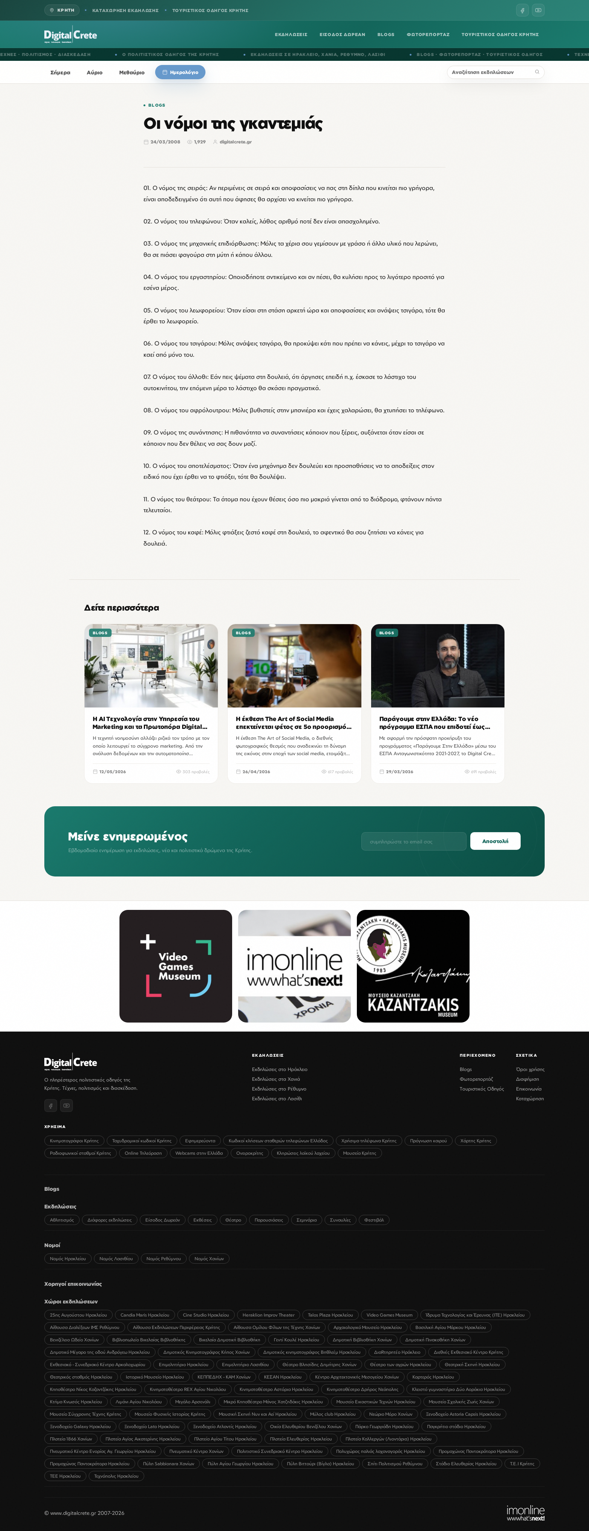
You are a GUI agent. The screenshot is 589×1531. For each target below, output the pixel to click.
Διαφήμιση (527, 1079)
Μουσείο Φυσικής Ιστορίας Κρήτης (170, 1414)
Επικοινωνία (529, 1089)
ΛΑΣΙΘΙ (388, 54)
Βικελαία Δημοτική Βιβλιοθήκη (229, 1339)
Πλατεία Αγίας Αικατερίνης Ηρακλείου (143, 1439)
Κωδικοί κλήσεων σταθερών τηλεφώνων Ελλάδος (278, 1140)
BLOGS (386, 34)
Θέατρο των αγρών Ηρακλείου (400, 1364)
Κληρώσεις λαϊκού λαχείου (303, 1153)
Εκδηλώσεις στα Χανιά (276, 1079)
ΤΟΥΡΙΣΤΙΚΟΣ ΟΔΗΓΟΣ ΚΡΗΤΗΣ (210, 10)
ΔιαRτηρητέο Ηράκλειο (397, 1352)
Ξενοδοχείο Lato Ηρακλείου (152, 1426)
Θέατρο (233, 1220)
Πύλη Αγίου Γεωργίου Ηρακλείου (240, 1463)
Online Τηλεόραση (143, 1153)
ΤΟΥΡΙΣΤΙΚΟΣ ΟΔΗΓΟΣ (526, 54)
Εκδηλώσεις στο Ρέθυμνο (279, 1089)
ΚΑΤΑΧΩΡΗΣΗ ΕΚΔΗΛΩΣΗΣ (125, 10)
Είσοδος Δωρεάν (162, 1220)
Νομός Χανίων (209, 1258)
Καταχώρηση (530, 1098)
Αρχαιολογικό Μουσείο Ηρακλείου (368, 1327)
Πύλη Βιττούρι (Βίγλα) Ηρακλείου (320, 1463)
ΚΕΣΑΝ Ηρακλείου (283, 1377)
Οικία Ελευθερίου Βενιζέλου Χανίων (306, 1426)
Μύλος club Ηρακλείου (333, 1414)
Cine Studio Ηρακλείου (206, 1315)
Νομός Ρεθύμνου (163, 1258)
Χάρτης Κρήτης (476, 1140)
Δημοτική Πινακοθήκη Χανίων (435, 1339)
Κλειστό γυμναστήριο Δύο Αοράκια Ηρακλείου (458, 1389)
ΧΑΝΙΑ (341, 54)
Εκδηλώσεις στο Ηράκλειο (280, 1069)
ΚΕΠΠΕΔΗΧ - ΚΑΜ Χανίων (224, 1377)
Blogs (157, 105)
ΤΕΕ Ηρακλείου (65, 1476)
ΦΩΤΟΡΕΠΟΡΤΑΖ (428, 34)
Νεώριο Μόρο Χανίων (390, 1414)
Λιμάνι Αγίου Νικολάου (139, 1401)
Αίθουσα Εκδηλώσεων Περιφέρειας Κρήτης (176, 1327)
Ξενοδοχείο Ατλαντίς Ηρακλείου (225, 1426)
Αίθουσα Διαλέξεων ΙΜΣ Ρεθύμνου (84, 1327)
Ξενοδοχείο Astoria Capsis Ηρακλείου (463, 1414)
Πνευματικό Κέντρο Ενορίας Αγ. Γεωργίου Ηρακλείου (103, 1451)
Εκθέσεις (202, 1220)
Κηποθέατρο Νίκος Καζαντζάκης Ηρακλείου (93, 1389)
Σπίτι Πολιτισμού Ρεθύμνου (395, 1463)
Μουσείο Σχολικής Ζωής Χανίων (461, 1401)
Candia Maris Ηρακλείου (145, 1315)
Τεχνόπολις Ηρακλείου (116, 1476)
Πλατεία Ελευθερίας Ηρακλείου (301, 1439)
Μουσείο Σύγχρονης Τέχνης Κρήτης (85, 1414)
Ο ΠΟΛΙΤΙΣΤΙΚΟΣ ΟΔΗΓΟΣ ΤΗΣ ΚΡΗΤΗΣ (182, 54)
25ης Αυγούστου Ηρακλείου (78, 1315)
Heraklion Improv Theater (268, 1315)
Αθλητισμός (62, 1220)
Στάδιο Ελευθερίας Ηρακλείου (466, 1463)
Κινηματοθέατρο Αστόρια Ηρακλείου (276, 1389)
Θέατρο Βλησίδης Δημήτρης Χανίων (319, 1364)
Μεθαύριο (132, 72)
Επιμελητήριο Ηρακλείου (183, 1364)
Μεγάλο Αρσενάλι (192, 1401)
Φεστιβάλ (374, 1220)
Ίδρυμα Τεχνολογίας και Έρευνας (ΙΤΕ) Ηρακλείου (475, 1315)
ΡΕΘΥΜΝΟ (364, 54)
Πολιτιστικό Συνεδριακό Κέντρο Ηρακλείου (280, 1451)
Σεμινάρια (307, 1220)
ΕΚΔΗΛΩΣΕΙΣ (291, 34)
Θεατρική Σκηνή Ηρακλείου (472, 1364)
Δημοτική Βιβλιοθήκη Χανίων (362, 1339)
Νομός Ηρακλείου (68, 1258)
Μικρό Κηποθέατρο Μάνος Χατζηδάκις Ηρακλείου (273, 1401)
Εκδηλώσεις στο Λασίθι (277, 1098)
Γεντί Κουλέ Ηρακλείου (296, 1339)
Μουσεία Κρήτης (359, 1153)
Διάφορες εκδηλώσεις (110, 1220)
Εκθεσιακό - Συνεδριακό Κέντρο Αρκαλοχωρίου (97, 1364)
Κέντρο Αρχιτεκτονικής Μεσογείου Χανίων (357, 1377)
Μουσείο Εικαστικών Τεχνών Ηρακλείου (376, 1401)
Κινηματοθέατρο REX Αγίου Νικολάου (188, 1389)
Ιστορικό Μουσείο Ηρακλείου (155, 1377)
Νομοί (52, 1245)
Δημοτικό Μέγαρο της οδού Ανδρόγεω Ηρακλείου (100, 1352)
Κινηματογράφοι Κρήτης (74, 1140)
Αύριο (95, 72)
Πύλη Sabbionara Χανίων (168, 1463)
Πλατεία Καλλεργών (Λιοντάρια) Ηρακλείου (389, 1439)
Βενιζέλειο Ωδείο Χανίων (74, 1339)
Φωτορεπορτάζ (476, 1079)
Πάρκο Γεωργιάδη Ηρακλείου (384, 1426)
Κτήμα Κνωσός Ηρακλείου (76, 1401)
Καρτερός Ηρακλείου (433, 1377)
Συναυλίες (340, 1220)
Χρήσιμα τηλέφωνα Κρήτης (369, 1140)
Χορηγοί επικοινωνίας (73, 1284)
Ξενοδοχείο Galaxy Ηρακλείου (80, 1426)
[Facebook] (522, 10)
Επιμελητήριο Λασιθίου (245, 1364)
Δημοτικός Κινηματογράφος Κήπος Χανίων (206, 1352)
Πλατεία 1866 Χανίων (71, 1439)
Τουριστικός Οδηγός (482, 1089)
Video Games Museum (389, 1315)
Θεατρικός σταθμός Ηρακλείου (81, 1377)
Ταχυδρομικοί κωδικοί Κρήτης (142, 1140)
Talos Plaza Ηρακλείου (330, 1315)
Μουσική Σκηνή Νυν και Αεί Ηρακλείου (258, 1414)
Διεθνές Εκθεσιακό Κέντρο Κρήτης (468, 1352)
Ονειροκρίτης (249, 1153)
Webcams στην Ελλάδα (199, 1153)
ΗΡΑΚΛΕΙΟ (316, 54)
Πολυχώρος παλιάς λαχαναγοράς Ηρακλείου (380, 1451)
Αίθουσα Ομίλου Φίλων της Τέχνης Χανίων (277, 1327)
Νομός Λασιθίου (116, 1258)
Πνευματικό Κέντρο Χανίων (196, 1451)
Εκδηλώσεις (60, 1206)
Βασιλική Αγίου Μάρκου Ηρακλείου (450, 1327)
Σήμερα (60, 72)
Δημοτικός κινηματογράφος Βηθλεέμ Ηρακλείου (312, 1352)
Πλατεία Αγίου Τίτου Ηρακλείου (225, 1439)
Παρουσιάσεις (269, 1220)
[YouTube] (538, 10)
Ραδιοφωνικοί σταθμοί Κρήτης (80, 1153)
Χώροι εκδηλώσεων (71, 1301)
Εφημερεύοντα (200, 1140)
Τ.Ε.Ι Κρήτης (522, 1463)
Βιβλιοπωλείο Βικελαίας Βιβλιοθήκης (149, 1339)
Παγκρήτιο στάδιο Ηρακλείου (456, 1426)
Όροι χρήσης (530, 1069)
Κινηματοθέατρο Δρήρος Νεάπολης (363, 1389)
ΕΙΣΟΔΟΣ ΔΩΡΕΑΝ (342, 34)
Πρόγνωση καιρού (428, 1140)
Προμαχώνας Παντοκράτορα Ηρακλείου (478, 1451)
